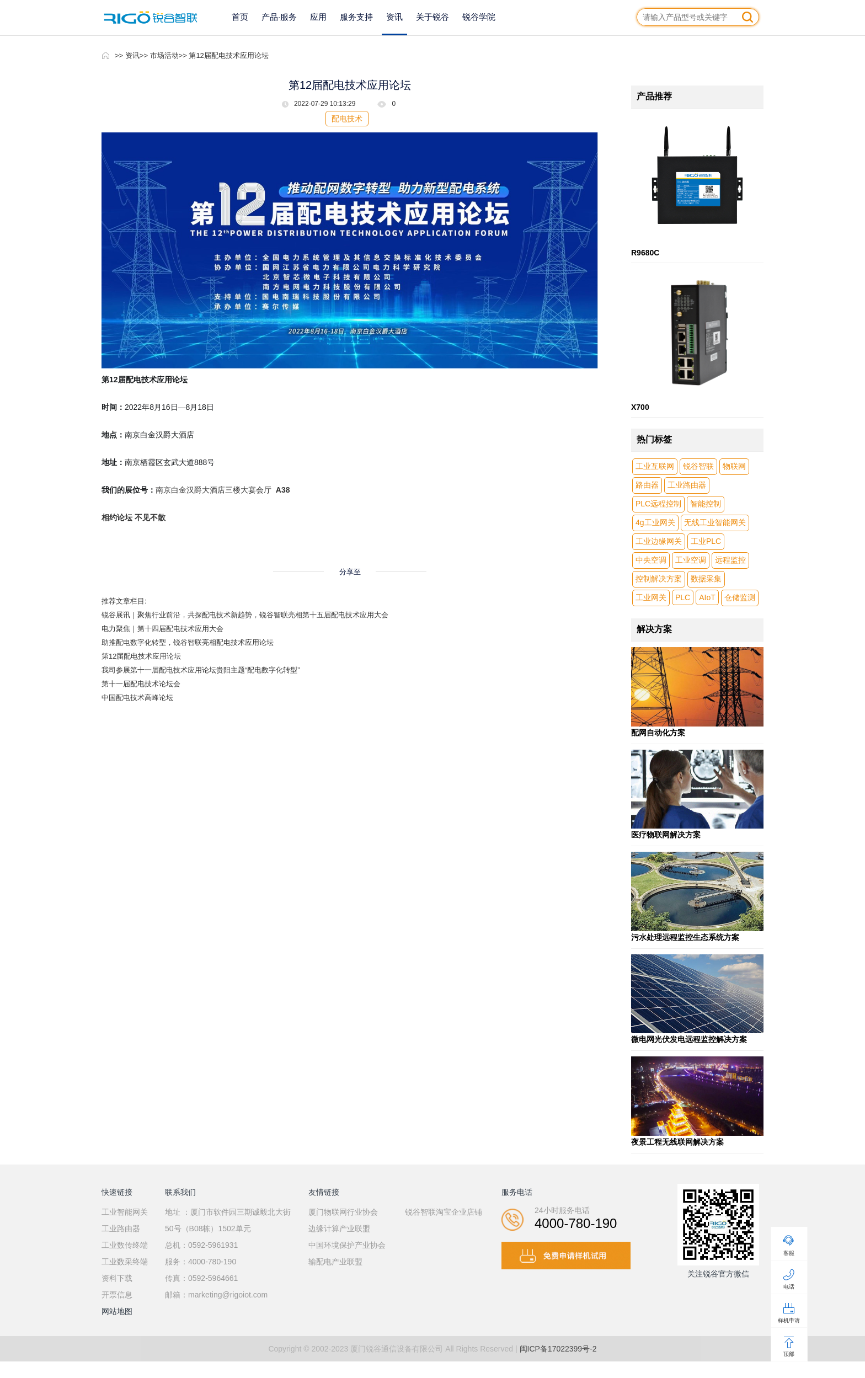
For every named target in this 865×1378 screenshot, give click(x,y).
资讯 (394, 17)
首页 (240, 17)
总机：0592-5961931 (201, 1245)
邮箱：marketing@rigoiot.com (216, 1294)
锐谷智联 (698, 466)
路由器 (647, 484)
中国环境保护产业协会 (347, 1245)
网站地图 (117, 1311)
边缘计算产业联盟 (339, 1228)
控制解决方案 (659, 578)
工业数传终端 (125, 1245)
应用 (318, 17)
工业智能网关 (125, 1212)
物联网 (734, 466)
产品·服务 (279, 17)
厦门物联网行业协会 (343, 1212)
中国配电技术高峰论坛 (137, 697)
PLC (682, 597)
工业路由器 (687, 484)
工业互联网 (655, 466)
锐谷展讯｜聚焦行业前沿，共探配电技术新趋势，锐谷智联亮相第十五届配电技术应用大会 (245, 615)
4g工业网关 (655, 522)
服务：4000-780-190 (200, 1261)
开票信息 (117, 1294)
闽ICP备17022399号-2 (558, 1348)
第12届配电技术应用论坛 (141, 656)
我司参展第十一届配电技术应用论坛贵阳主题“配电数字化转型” (201, 670)
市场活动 (164, 55)
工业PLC (706, 541)
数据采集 (706, 578)
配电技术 (347, 118)
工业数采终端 (125, 1261)
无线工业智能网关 (715, 522)
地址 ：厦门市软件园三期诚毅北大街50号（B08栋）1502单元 (228, 1220)
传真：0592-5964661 (201, 1278)
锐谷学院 (478, 17)
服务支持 (356, 17)
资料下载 (117, 1278)
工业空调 (690, 560)
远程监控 (730, 560)
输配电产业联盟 (335, 1261)
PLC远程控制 (658, 503)
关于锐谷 (432, 17)
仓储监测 (739, 597)
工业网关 (651, 597)
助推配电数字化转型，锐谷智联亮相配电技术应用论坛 (188, 642)
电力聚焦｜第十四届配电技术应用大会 (162, 628)
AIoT (707, 597)
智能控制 (705, 503)
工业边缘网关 (659, 541)
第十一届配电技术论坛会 (141, 684)
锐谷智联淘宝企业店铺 (443, 1212)
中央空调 (651, 560)
